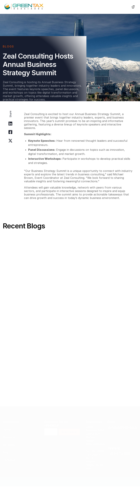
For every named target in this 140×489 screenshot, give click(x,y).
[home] (24, 7)
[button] (133, 7)
